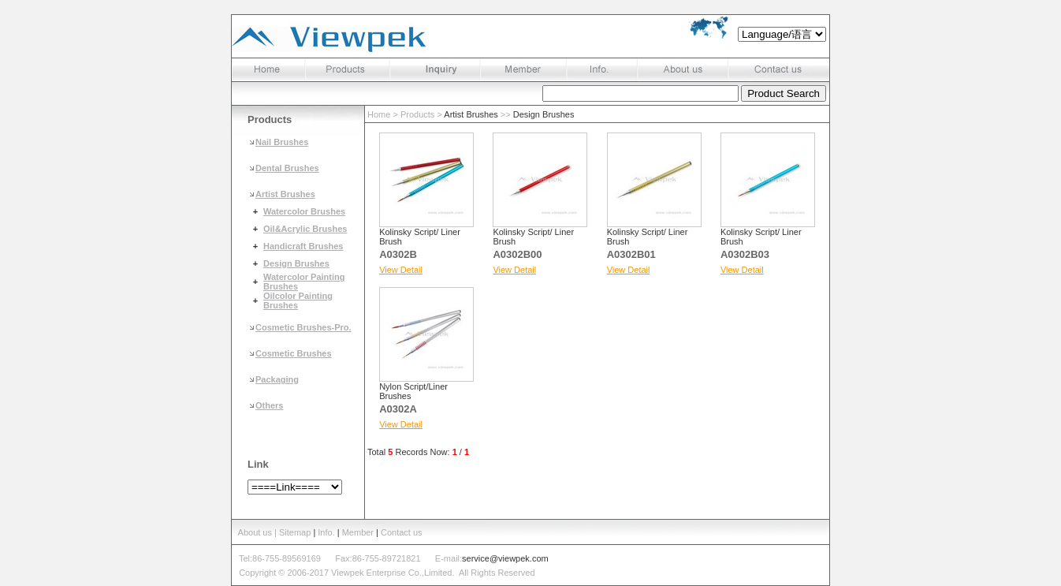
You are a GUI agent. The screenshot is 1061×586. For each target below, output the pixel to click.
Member (358, 532)
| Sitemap (293, 532)
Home (378, 114)
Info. (326, 532)
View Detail (401, 269)
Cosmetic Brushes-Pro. (303, 327)
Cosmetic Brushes (293, 353)
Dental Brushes (287, 168)
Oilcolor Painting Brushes (298, 300)
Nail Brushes (281, 142)
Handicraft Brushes (303, 246)
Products (417, 114)
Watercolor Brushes (304, 211)
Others (269, 405)
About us (255, 532)
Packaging (277, 379)
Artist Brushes (285, 194)
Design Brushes (296, 263)
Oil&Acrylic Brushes (305, 228)
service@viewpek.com (505, 558)
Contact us (402, 532)
